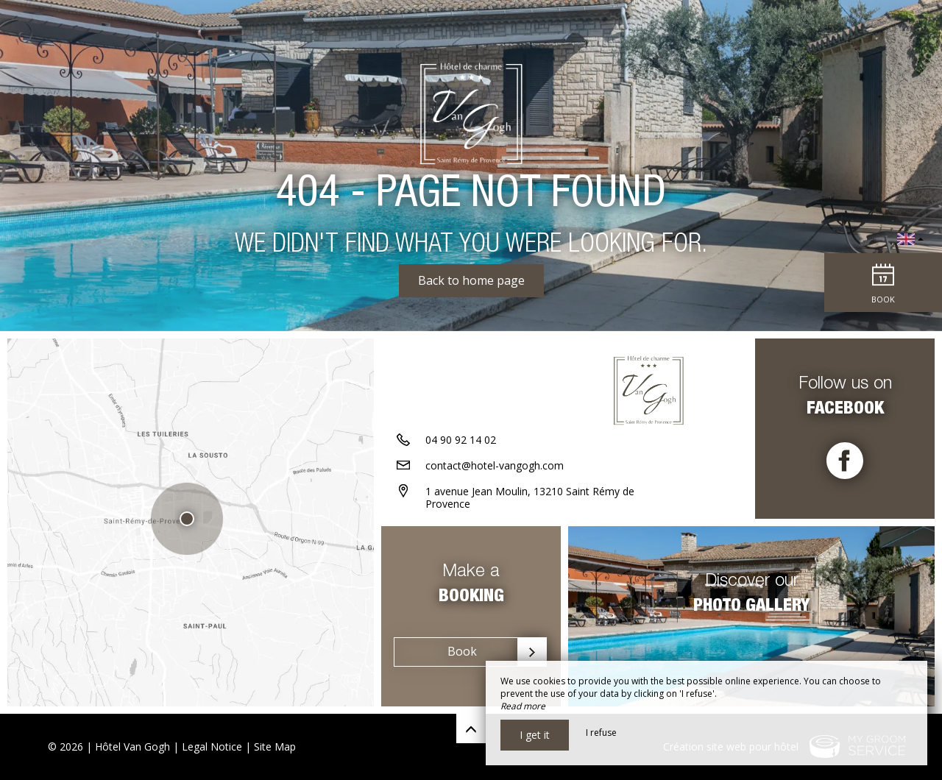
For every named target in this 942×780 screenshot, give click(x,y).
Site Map (275, 747)
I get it (535, 735)
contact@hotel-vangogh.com (494, 465)
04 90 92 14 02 (460, 440)
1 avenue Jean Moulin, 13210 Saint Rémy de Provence (529, 497)
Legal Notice (212, 747)
